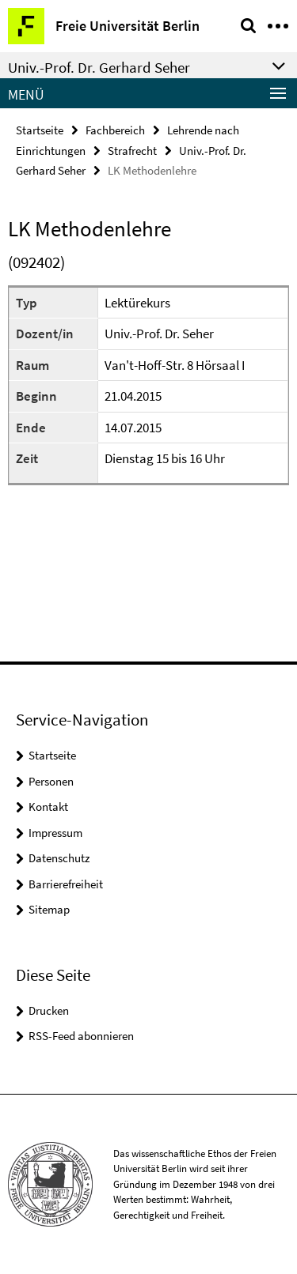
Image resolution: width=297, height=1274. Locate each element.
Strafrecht (132, 150)
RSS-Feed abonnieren (81, 1035)
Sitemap (49, 909)
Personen (51, 781)
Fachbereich (115, 130)
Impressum (55, 832)
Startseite (39, 130)
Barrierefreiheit (66, 883)
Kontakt (48, 806)
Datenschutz (59, 857)
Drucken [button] (49, 1010)
